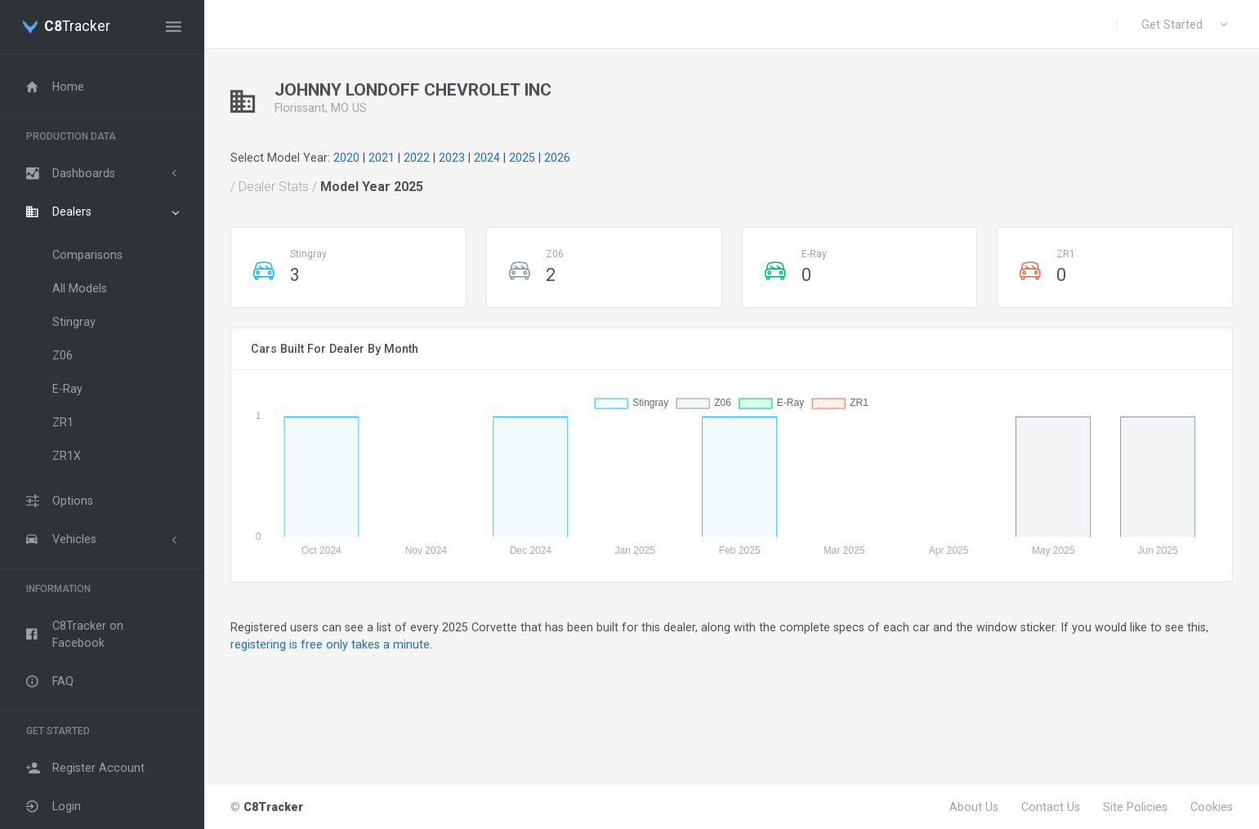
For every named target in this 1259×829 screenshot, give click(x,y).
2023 (452, 157)
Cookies (1211, 806)
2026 (557, 157)
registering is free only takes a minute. (331, 644)
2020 (346, 157)
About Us (973, 806)
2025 (522, 157)
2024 (487, 157)
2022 (417, 157)
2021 (381, 157)
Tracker (77, 27)
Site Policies (1135, 806)
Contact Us (1050, 806)
